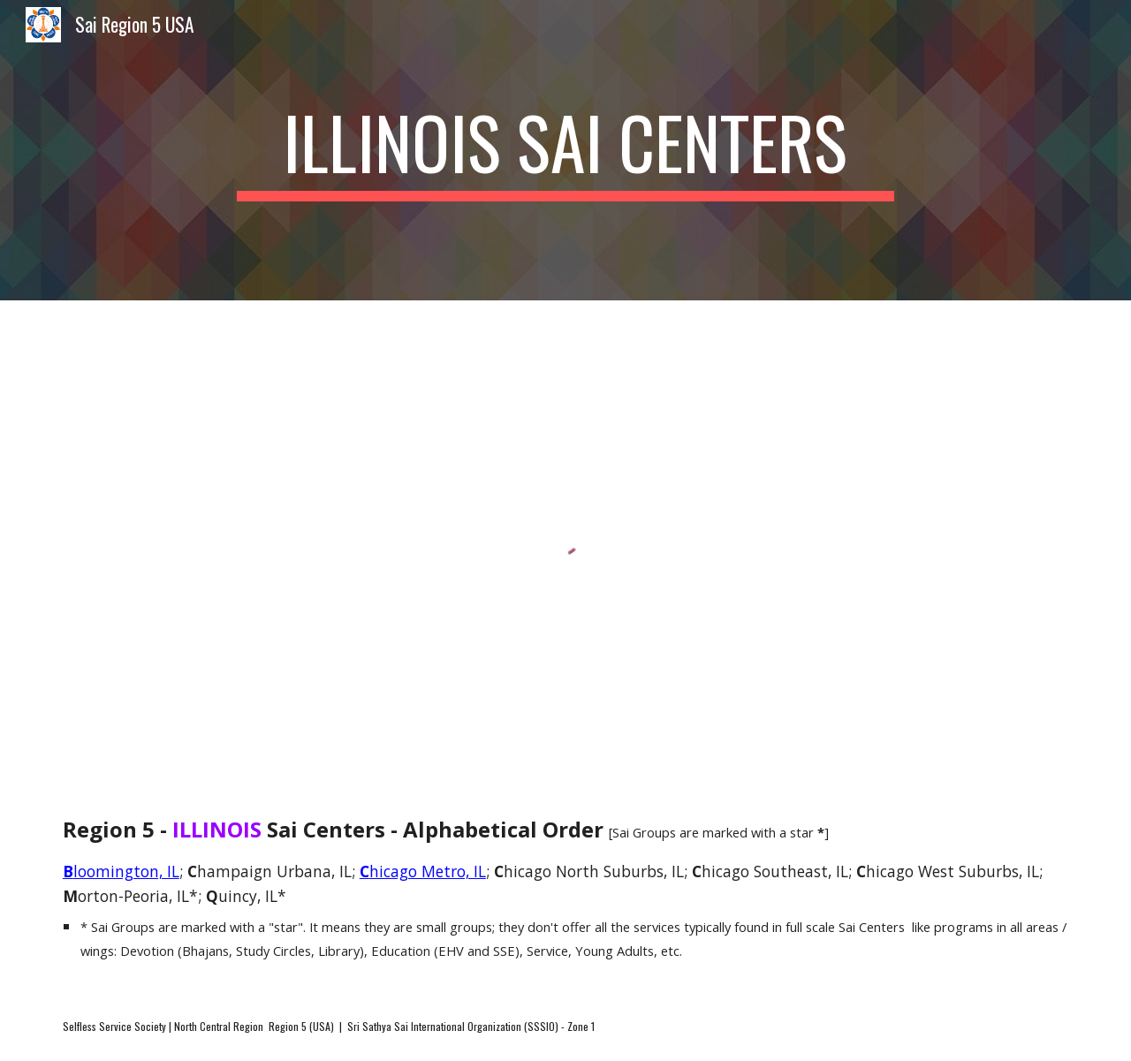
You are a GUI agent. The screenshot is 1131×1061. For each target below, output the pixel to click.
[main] (565, 150)
